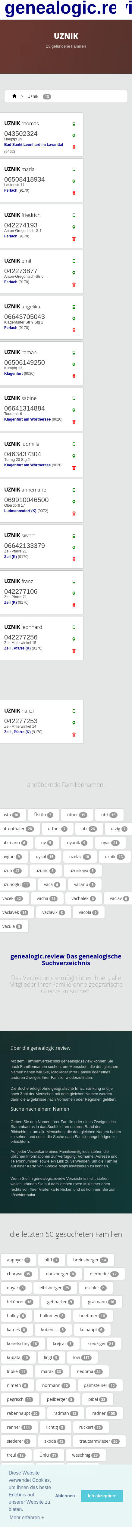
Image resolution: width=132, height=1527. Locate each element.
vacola (89, 912)
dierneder (104, 1274)
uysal (45, 857)
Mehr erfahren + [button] (27, 1517)
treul (16, 1455)
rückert (91, 1427)
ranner (19, 1427)
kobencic (53, 1330)
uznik (115, 857)
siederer (18, 1441)
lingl (51, 1357)
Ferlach (10, 190)
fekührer (20, 1302)
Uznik (32, 96)
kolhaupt (92, 1330)
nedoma (90, 1371)
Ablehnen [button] (65, 1495)
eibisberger (55, 1288)
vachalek (83, 898)
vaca (52, 884)
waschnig (86, 1455)
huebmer (93, 1316)
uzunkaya (83, 871)
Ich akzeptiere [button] (102, 1495)
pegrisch (20, 1399)
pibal (97, 1399)
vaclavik (53, 912)
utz (89, 829)
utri (109, 815)
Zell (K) (10, 557)
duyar (16, 1288)
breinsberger (90, 1260)
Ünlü (48, 1455)
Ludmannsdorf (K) (20, 511)
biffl (51, 1260)
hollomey (52, 1316)
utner (77, 815)
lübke (17, 1371)
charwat (19, 1274)
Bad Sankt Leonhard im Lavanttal (33, 145)
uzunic (46, 871)
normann (56, 1385)
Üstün (43, 815)
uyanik (77, 843)
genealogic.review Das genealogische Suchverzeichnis (66, 959)
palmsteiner (100, 1385)
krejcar (63, 1344)
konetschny (23, 1344)
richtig (55, 1427)
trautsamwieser (99, 1441)
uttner (58, 829)
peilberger (60, 1399)
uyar (110, 843)
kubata (18, 1357)
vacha (47, 898)
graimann (102, 1302)
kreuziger (101, 1344)
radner (104, 1413)
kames (17, 1330)
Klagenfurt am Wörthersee (27, 419)
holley (16, 1316)
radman (65, 1413)
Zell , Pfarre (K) (17, 648)
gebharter (60, 1302)
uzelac (80, 857)
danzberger (61, 1274)
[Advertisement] (64, 680)
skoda (54, 1441)
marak (52, 1371)
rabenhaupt (23, 1413)
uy (47, 843)
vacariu (85, 884)
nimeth (17, 1385)
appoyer (18, 1260)
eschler (95, 1288)
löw (82, 1357)
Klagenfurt (13, 373)
